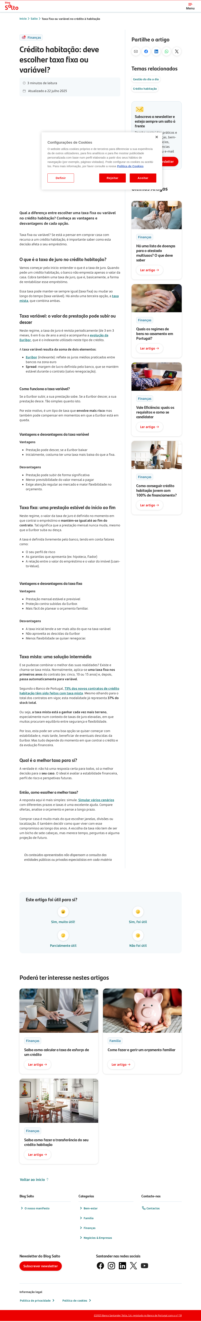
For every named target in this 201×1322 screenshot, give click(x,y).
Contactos (151, 1209)
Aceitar (143, 178)
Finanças (87, 1229)
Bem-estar (88, 1209)
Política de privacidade (37, 1301)
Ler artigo (149, 270)
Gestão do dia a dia (146, 79)
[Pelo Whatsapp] (166, 51)
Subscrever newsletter (40, 1267)
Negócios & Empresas (95, 1239)
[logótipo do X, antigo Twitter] (133, 1266)
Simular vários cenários (96, 800)
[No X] (176, 51)
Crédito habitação (145, 88)
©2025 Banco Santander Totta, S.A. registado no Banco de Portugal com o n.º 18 (138, 1316)
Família (86, 1219)
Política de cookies (77, 1301)
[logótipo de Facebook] (100, 1266)
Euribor (31, 357)
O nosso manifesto (34, 1209)
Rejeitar (113, 178)
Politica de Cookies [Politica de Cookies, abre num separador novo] (130, 166)
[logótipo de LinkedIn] (122, 1266)
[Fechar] (156, 137)
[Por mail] (136, 51)
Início (23, 18)
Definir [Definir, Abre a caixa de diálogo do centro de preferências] (61, 178)
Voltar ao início (34, 1180)
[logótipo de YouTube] (144, 1266)
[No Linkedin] (156, 51)
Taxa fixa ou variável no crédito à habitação (71, 19)
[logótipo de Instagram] (111, 1266)
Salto (34, 18)
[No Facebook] (146, 51)
